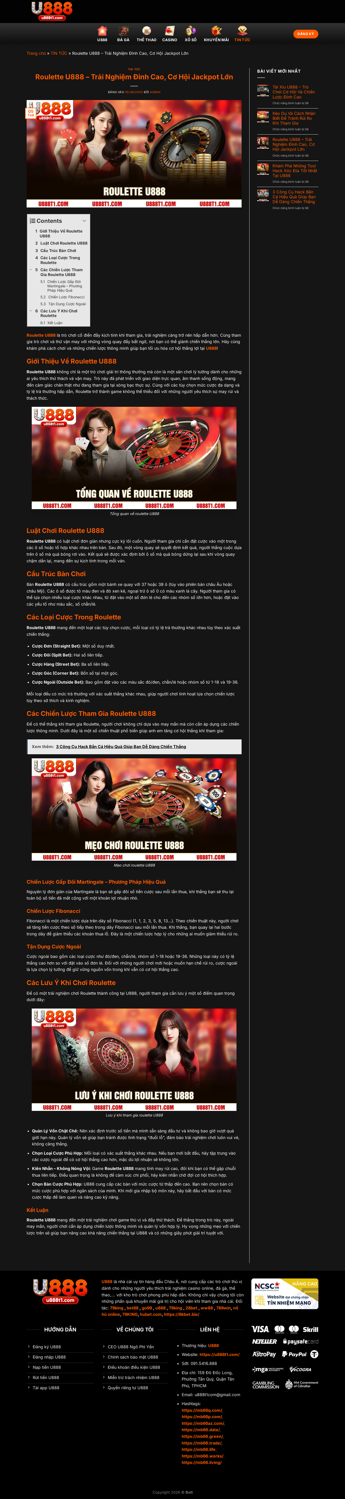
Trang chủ (36, 53)
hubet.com (151, 1314)
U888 (102, 34)
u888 (160, 1307)
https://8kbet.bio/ (181, 1314)
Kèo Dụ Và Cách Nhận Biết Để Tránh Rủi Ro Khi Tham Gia (294, 118)
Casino (169, 34)
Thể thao (146, 34)
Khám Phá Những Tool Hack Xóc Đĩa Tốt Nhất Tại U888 (295, 170)
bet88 (132, 1307)
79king (116, 1307)
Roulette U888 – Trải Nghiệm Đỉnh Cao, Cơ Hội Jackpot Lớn (294, 144)
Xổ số (191, 34)
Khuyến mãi (216, 34)
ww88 (207, 1307)
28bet (191, 1307)
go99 (147, 1307)
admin (155, 92)
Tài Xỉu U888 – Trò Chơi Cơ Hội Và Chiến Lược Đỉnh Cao (294, 92)
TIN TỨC (242, 34)
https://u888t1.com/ (220, 1354)
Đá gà (123, 34)
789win (223, 1307)
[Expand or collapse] (84, 221)
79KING (130, 1314)
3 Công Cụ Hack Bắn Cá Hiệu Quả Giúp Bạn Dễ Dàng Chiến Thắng (294, 197)
